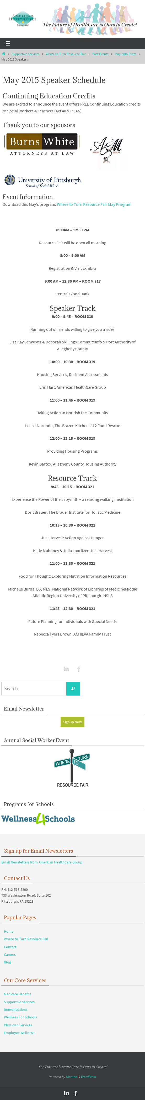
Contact (10, 946)
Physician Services (18, 1025)
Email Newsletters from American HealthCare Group (41, 862)
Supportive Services (25, 54)
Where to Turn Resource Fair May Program (94, 204)
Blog (7, 962)
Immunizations (16, 1009)
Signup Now (72, 721)
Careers (10, 954)
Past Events (100, 54)
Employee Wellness (19, 1032)
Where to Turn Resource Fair (66, 54)
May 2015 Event (125, 54)
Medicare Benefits (17, 994)
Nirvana (71, 1076)
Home (8, 931)
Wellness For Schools (20, 1017)
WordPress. (88, 1076)
